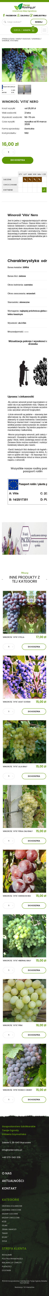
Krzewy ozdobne (10, 1213)
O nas (7, 1173)
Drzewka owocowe (11, 1210)
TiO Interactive (28, 1287)
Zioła (4, 1241)
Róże (4, 1221)
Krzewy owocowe (11, 1217)
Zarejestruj (38, 15)
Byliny (4, 1237)
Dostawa (6, 1270)
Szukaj (38, 22)
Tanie (29, 6)
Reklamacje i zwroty (12, 1262)
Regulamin (7, 1255)
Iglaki (4, 1225)
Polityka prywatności (12, 1258)
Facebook (9, 15)
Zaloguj (23, 15)
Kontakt (9, 1188)
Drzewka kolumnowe (12, 1206)
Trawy (5, 1233)
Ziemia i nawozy (9, 1229)
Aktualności (13, 1181)
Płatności (6, 1266)
